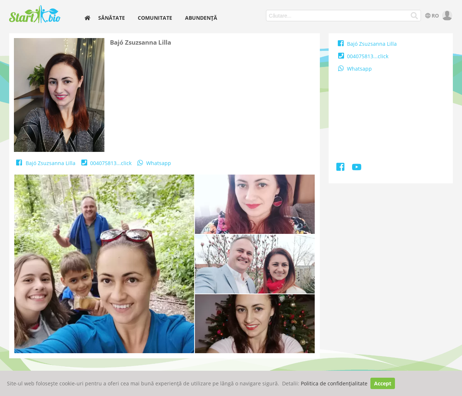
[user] (446, 15)
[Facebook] (341, 168)
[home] (87, 17)
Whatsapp (153, 163)
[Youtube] (356, 168)
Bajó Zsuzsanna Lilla (45, 163)
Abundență (201, 17)
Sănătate (111, 17)
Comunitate (155, 17)
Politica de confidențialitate (334, 383)
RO (431, 15)
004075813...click (106, 163)
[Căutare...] (414, 15)
